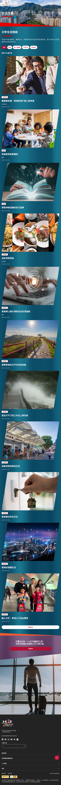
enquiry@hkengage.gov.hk (9, 736)
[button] (50, 3)
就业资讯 (30, 753)
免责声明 (10, 773)
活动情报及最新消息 (30, 758)
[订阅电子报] (13, 746)
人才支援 (30, 763)
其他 (30, 768)
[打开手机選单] (58, 3)
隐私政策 (4, 773)
